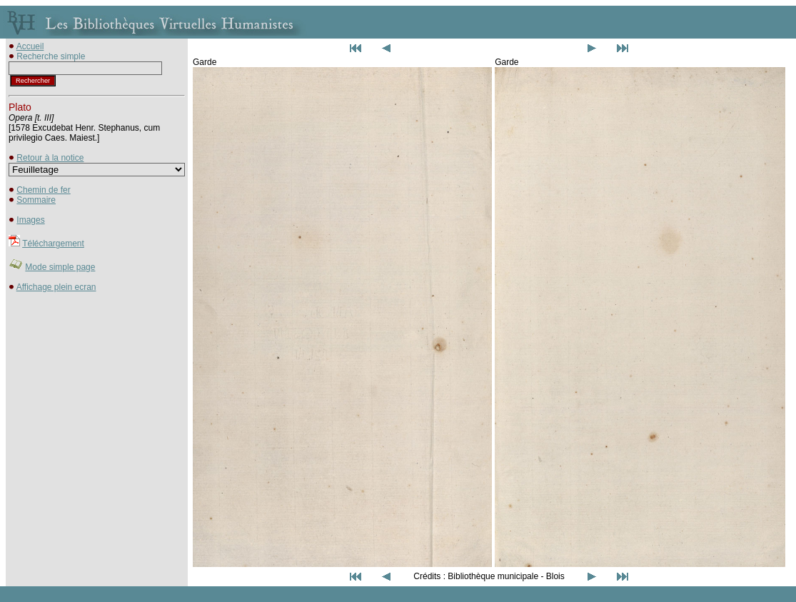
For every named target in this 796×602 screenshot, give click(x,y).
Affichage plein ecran (56, 287)
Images (30, 220)
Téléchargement (53, 244)
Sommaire (36, 200)
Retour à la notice (50, 158)
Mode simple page (60, 267)
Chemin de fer (43, 190)
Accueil (30, 46)
